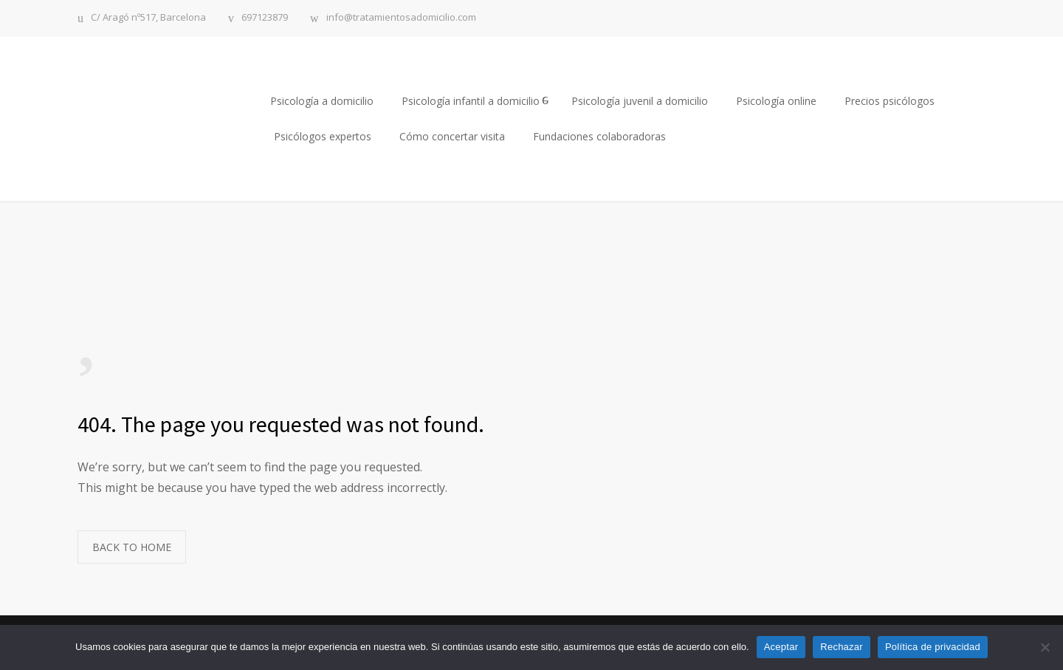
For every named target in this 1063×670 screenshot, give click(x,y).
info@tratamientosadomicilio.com (401, 18)
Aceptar (781, 646)
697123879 (264, 18)
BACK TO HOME (131, 547)
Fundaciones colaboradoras (599, 136)
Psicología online (776, 101)
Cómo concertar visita (452, 136)
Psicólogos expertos (322, 136)
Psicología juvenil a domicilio (639, 101)
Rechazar (841, 646)
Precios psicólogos (889, 101)
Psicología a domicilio (322, 101)
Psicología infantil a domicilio (471, 101)
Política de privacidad (932, 646)
